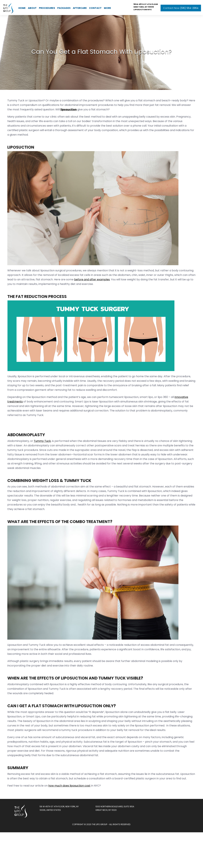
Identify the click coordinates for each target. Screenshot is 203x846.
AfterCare (80, 6)
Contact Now (180, 6)
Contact (95, 6)
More (107, 6)
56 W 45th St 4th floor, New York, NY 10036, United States (60, 823)
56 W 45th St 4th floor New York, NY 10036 (145, 4)
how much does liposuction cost (71, 800)
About (32, 6)
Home (22, 6)
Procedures (47, 6)
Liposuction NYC (142, 8)
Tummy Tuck (43, 451)
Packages (64, 6)
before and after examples (115, 290)
